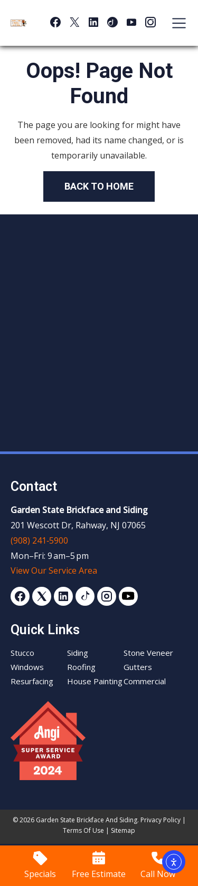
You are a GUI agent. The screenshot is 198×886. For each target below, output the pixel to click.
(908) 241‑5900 (39, 540)
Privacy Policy (160, 819)
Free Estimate (99, 874)
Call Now (157, 874)
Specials (40, 874)
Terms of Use (83, 830)
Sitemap (123, 830)
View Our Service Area (54, 570)
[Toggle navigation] (173, 23)
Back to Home (99, 186)
